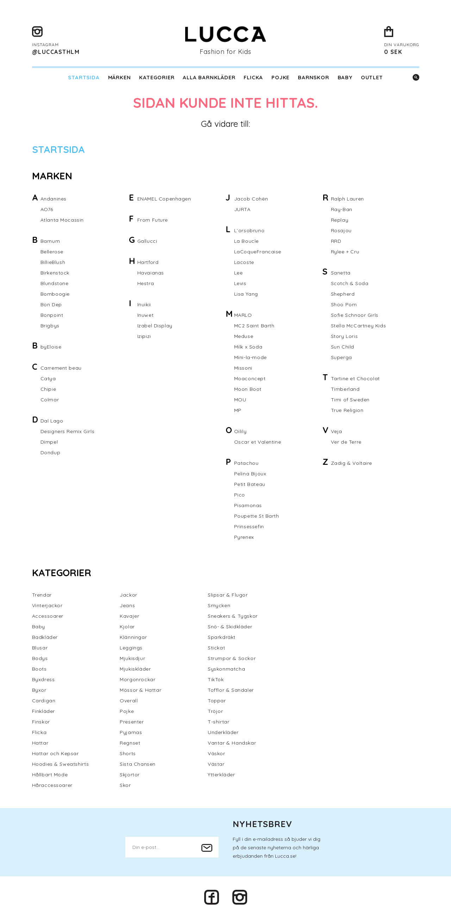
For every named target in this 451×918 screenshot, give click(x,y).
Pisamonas (248, 505)
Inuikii (144, 304)
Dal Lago (51, 421)
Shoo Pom (344, 304)
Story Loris (344, 336)
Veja (336, 431)
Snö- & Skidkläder (230, 626)
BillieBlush (52, 262)
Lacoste (244, 262)
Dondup (50, 452)
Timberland (345, 389)
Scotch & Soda (350, 283)
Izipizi (144, 336)
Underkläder (223, 732)
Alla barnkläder (209, 77)
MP (238, 410)
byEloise (51, 347)
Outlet (372, 77)
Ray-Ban (341, 209)
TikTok (216, 679)
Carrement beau (61, 368)
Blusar (40, 648)
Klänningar (133, 637)
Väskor (216, 753)
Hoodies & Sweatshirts (60, 764)
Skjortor (130, 774)
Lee (238, 273)
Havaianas (150, 273)
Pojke (280, 77)
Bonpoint (51, 315)
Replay (340, 220)
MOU (240, 399)
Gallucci (147, 241)
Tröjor (215, 711)
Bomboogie (55, 294)
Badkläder (45, 637)
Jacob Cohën (251, 199)
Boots (39, 669)
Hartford (148, 262)
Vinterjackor (47, 605)
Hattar (40, 743)
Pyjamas (131, 732)
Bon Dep (51, 304)
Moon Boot (248, 389)
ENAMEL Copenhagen (164, 199)
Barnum (50, 241)
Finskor (41, 722)
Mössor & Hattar (140, 690)
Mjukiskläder (135, 669)
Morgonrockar (137, 679)
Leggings (131, 648)
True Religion (347, 410)
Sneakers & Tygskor (233, 616)
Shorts (128, 753)
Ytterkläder (221, 774)
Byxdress (43, 679)
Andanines (53, 199)
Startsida (83, 77)
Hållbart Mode (50, 774)
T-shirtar (218, 722)
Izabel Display (155, 325)
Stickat (216, 648)
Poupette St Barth (256, 516)
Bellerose (51, 251)
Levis (240, 283)
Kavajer (129, 616)
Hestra (145, 283)
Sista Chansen (138, 764)
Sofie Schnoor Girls (354, 315)
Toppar (217, 700)
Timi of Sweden (350, 399)
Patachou (246, 463)
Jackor (128, 595)
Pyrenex (244, 537)
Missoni (243, 368)
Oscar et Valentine (257, 442)
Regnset (130, 743)
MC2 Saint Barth (254, 325)
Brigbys (49, 325)
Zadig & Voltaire (351, 463)
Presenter (132, 722)
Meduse (243, 336)
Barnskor (313, 77)
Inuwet (145, 315)
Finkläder (43, 711)
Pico (239, 495)
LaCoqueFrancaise (258, 251)
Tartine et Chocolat (355, 378)
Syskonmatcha (226, 669)
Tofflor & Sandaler (231, 690)
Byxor (39, 690)
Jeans (127, 605)
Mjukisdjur (132, 658)
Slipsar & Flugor (228, 595)
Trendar (42, 595)
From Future (152, 220)
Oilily (240, 431)
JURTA (242, 209)
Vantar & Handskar (232, 743)
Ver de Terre (346, 442)
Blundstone (54, 283)
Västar (216, 764)
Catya (48, 378)
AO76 (46, 209)
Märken (119, 77)
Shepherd (343, 294)
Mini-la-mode (250, 357)
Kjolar (127, 626)
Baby (345, 77)
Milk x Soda (248, 347)
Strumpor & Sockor (232, 658)
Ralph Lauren (347, 199)
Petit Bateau (249, 484)
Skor (125, 785)
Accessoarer (48, 616)
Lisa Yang (246, 294)
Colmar (49, 399)
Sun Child (342, 347)
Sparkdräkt (222, 637)
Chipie (48, 389)
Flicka (253, 77)
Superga (341, 357)
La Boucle (246, 241)
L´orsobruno (249, 230)
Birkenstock (55, 273)
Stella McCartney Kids (358, 325)
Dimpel (49, 442)
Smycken (219, 605)
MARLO (243, 315)
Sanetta (341, 273)
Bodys (40, 658)
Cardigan (44, 700)
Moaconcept (250, 378)
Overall (129, 700)
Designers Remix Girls (67, 431)
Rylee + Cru (345, 251)
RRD (336, 241)
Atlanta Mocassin (62, 220)
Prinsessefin (249, 526)
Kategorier (156, 77)
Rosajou (341, 230)
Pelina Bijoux (250, 473)
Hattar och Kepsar (55, 753)
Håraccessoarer (52, 785)
